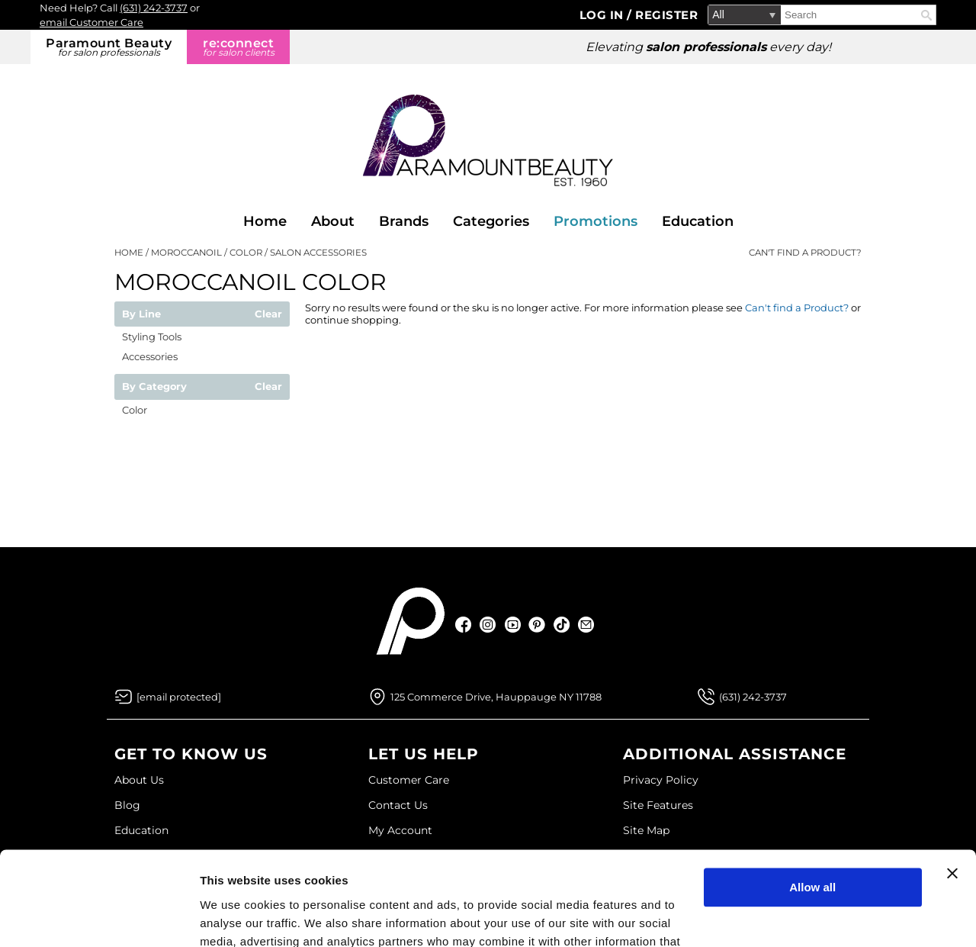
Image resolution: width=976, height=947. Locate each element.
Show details (235, 916)
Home (265, 221)
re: (238, 47)
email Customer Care (91, 22)
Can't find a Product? (805, 252)
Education (698, 221)
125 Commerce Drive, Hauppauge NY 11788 (496, 697)
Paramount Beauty (109, 47)
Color (134, 410)
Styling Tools (151, 336)
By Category (154, 387)
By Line (141, 314)
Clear (268, 314)
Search (926, 15)
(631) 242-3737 (154, 8)
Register (666, 15)
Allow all (812, 802)
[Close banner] (952, 788)
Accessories (150, 356)
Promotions (595, 221)
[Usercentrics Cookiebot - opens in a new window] (98, 917)
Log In (604, 15)
